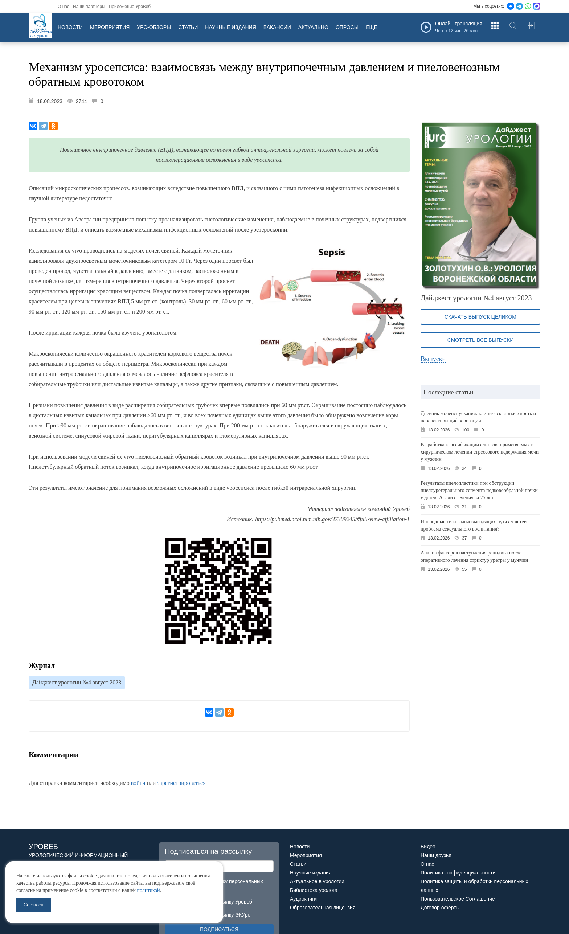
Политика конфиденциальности (458, 873)
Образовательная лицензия (322, 907)
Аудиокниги (303, 899)
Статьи (188, 27)
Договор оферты (440, 907)
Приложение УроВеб (130, 6)
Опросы (347, 27)
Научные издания (230, 27)
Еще (371, 27)
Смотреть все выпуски (480, 340)
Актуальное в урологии (317, 881)
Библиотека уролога (313, 890)
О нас (63, 6)
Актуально (313, 27)
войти (138, 783)
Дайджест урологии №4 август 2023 (76, 683)
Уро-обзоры (154, 27)
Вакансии (277, 27)
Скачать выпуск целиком (480, 317)
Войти (531, 27)
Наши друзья (436, 855)
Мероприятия (110, 27)
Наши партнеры (89, 6)
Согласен (34, 905)
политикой (148, 890)
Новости (70, 27)
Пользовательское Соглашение (458, 899)
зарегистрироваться (181, 783)
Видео (428, 846)
